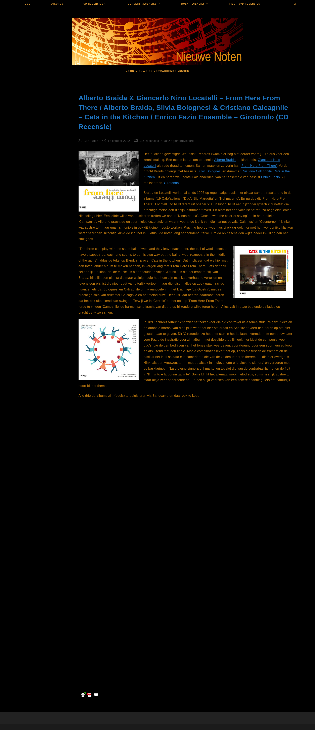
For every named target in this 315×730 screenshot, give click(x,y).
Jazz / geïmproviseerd (179, 140)
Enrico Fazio (270, 177)
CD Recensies (149, 140)
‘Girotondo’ (171, 183)
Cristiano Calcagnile (256, 171)
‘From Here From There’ (259, 165)
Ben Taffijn (91, 140)
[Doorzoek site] (295, 4)
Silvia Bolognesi (209, 171)
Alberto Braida (225, 160)
